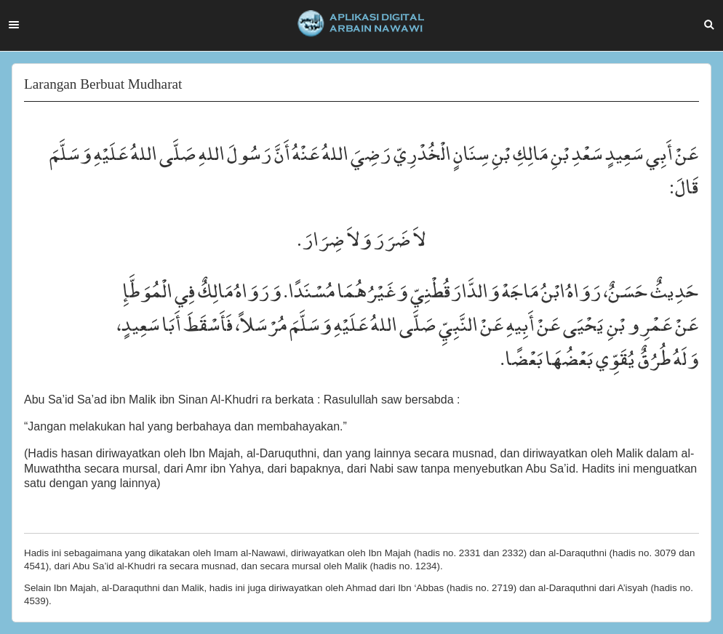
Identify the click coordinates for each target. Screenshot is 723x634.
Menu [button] (14, 25)
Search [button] (709, 25)
